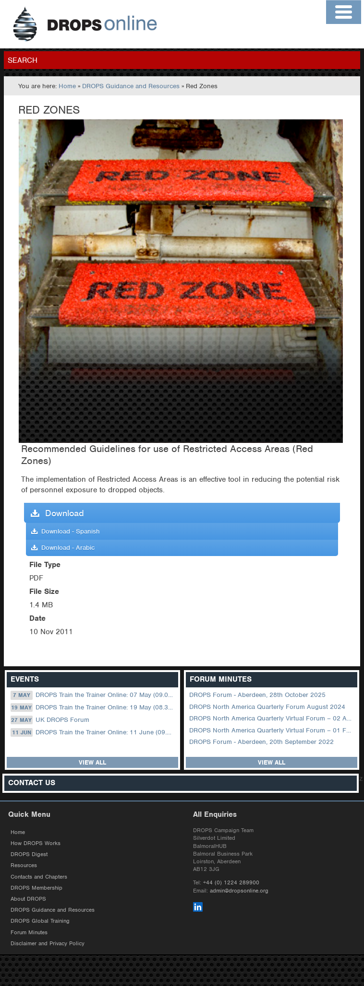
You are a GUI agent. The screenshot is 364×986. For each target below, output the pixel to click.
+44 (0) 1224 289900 (231, 882)
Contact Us (31, 783)
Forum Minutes (29, 932)
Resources (24, 865)
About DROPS (28, 899)
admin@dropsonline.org (239, 890)
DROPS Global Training (40, 921)
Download (57, 513)
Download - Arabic (63, 548)
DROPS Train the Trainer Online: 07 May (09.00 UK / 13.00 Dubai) (94, 695)
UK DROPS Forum (50, 720)
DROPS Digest (29, 854)
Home (67, 86)
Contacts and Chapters (39, 877)
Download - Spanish (65, 531)
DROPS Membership (36, 888)
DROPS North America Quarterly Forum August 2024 (267, 707)
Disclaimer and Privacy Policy (48, 943)
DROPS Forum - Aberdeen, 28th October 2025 (257, 695)
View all (92, 762)
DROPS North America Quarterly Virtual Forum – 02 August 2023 (272, 718)
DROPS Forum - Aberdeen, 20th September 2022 (261, 742)
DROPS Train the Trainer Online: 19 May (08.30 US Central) (94, 707)
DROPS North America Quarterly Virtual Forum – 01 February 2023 (272, 730)
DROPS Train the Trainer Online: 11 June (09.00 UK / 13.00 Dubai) (94, 732)
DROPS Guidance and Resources (131, 86)
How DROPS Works (36, 843)
